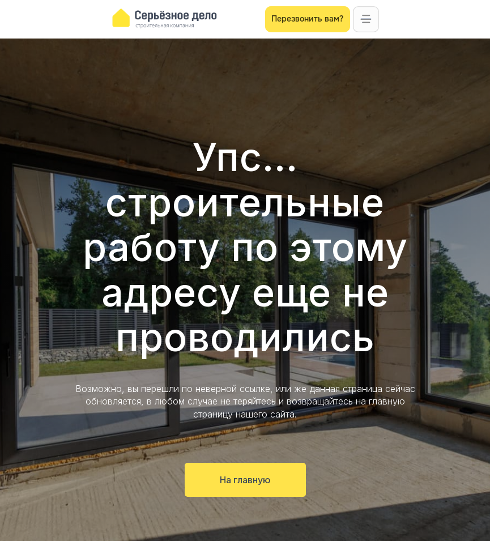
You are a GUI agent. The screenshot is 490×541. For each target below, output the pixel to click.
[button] (366, 19)
